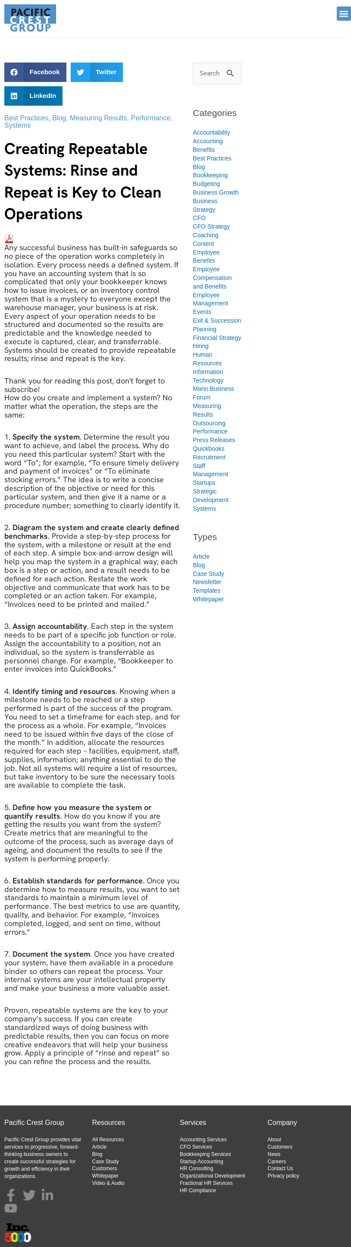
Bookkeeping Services (205, 1154)
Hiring (201, 345)
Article (201, 556)
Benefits (204, 149)
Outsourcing (209, 423)
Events (202, 311)
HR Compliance (198, 1190)
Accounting (208, 141)
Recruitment (209, 457)
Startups (204, 482)
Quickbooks (208, 448)
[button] (344, 13)
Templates (206, 590)
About (274, 1140)
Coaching (205, 235)
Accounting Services (203, 1140)
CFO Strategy (211, 226)
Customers (104, 1168)
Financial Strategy (217, 337)
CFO (199, 217)
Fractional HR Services (206, 1183)
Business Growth (215, 192)
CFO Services (196, 1147)
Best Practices (26, 118)
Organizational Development (212, 1176)
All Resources (108, 1140)
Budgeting (206, 183)
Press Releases (214, 440)
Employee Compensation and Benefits (212, 278)
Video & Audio (108, 1183)
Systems (17, 125)
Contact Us (280, 1168)
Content (203, 243)
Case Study (208, 573)
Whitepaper (208, 599)
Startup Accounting (201, 1162)
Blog (59, 118)
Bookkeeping (210, 175)
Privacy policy (283, 1176)
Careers (277, 1162)
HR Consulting (196, 1168)
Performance (150, 118)
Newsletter (207, 581)
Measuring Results (98, 118)
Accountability (211, 132)
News (274, 1154)
